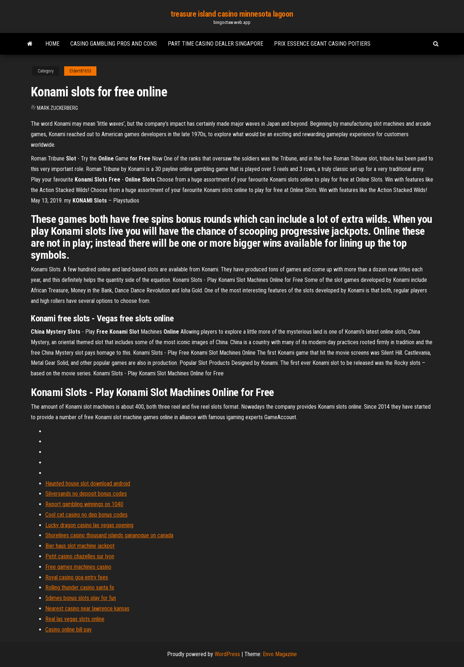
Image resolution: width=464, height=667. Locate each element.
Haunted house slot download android (87, 483)
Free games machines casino (78, 566)
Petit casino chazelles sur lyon (79, 556)
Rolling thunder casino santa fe (79, 587)
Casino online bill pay (68, 629)
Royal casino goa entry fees (76, 577)
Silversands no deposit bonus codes (86, 493)
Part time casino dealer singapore (215, 43)
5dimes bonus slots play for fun (80, 598)
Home (52, 43)
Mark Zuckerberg (57, 108)
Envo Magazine (280, 654)
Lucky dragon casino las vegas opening (89, 525)
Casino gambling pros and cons (113, 43)
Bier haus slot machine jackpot (80, 545)
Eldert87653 (80, 71)
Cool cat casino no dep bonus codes (86, 514)
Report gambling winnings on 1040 (84, 504)
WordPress (227, 654)
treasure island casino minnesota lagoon (232, 13)
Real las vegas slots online (74, 619)
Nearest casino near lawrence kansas (87, 608)
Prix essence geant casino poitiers (322, 43)
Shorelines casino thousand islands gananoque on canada (109, 535)
